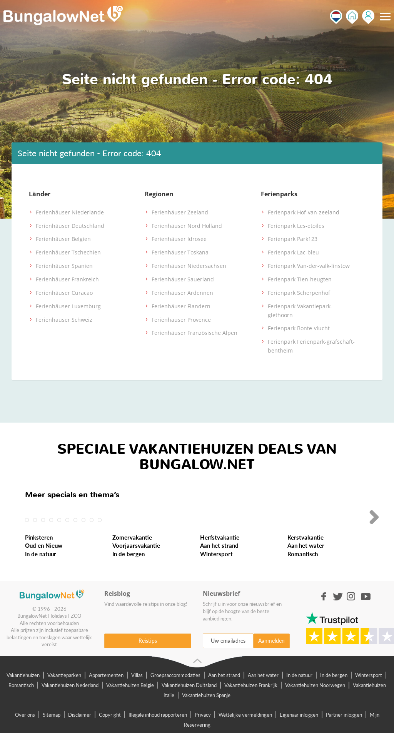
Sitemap (51, 730)
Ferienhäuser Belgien (63, 238)
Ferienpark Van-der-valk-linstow (309, 265)
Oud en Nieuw (43, 561)
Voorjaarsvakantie (136, 561)
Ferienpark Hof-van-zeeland (303, 212)
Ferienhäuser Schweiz (64, 319)
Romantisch (302, 569)
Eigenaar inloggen (299, 730)
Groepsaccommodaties (175, 691)
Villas (137, 691)
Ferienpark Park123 (292, 238)
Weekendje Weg (141, 508)
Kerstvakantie (305, 553)
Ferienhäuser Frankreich (67, 279)
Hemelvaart (310, 508)
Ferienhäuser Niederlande (70, 212)
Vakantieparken (64, 691)
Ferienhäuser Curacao (64, 292)
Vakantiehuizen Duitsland (189, 701)
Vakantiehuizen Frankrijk (250, 701)
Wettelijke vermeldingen (245, 730)
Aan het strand (219, 561)
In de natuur (40, 569)
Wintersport (216, 569)
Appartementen (106, 691)
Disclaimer (79, 730)
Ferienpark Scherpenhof (299, 292)
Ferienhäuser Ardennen (182, 292)
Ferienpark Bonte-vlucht (299, 328)
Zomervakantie (132, 553)
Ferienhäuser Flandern (181, 306)
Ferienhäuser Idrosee (179, 238)
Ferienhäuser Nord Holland (187, 225)
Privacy (203, 730)
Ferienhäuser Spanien (64, 265)
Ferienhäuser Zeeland (180, 212)
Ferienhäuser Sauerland (183, 279)
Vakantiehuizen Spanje (206, 711)
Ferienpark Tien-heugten (300, 279)
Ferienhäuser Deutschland (70, 225)
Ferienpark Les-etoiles (296, 225)
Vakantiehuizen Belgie (130, 701)
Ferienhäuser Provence (181, 319)
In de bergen (128, 569)
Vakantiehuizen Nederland (70, 701)
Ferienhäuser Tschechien (68, 252)
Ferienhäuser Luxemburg (68, 306)
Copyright (110, 730)
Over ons (25, 730)
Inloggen (368, 17)
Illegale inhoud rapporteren (158, 730)
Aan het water (305, 561)
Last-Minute (46, 508)
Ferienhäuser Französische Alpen (194, 332)
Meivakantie (223, 508)
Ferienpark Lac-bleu (293, 252)
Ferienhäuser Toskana (180, 252)
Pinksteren (39, 553)
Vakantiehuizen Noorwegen (315, 701)
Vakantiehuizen (23, 691)
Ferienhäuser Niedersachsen (189, 265)
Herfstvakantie (219, 553)
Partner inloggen (344, 730)
